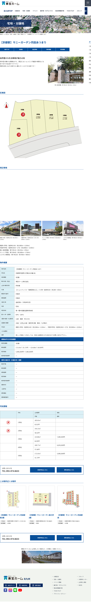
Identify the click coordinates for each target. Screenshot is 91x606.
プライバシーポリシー (60, 584)
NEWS (80, 575)
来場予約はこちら (42, 460)
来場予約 (23, 576)
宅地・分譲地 (26, 9)
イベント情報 (57, 573)
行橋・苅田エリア (21, 34)
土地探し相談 (82, 573)
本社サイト (10, 576)
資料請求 (36, 576)
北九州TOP (8, 9)
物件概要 (49, 49)
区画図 (21, 49)
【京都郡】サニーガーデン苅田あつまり (36, 34)
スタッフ (79, 9)
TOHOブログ (70, 9)
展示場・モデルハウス (46, 9)
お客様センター (83, 570)
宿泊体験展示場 (59, 9)
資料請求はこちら (69, 460)
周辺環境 (35, 49)
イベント (35, 9)
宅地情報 (62, 49)
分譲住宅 (17, 9)
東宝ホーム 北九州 (4, 34)
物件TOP (7, 49)
